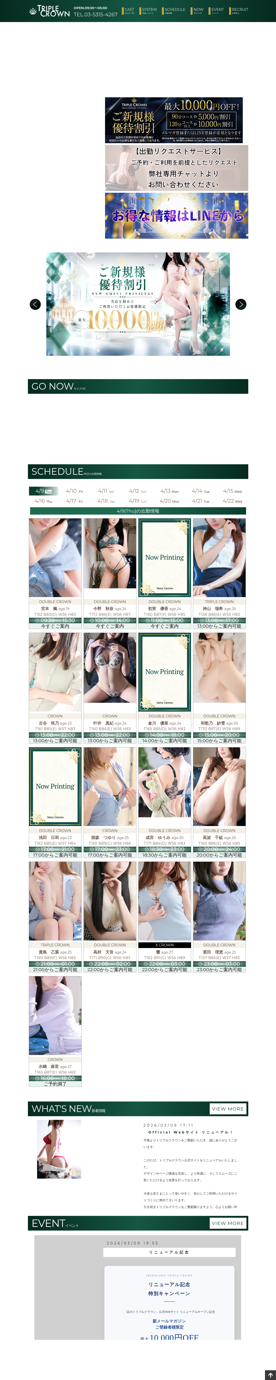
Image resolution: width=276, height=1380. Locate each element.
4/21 (201, 501)
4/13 (169, 491)
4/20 (169, 501)
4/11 (106, 491)
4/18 (106, 501)
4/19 (138, 501)
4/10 (75, 491)
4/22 (232, 501)
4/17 (75, 501)
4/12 (138, 491)
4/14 (201, 491)
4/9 (43, 491)
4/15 (232, 491)
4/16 (44, 501)
